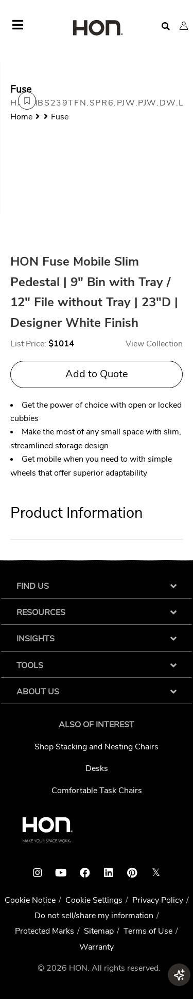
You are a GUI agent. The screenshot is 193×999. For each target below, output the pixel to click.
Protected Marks (44, 931)
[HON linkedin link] (108, 873)
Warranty (96, 947)
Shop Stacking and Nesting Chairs (96, 746)
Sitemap (99, 931)
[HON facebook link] (85, 873)
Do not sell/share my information (93, 915)
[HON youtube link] (61, 873)
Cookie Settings (93, 900)
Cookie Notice (30, 900)
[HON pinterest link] (132, 873)
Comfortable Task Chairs (96, 790)
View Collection (154, 343)
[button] (184, 26)
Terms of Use (148, 931)
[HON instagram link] (37, 873)
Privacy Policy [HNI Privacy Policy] (157, 900)
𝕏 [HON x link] (156, 873)
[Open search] (166, 26)
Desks (96, 768)
